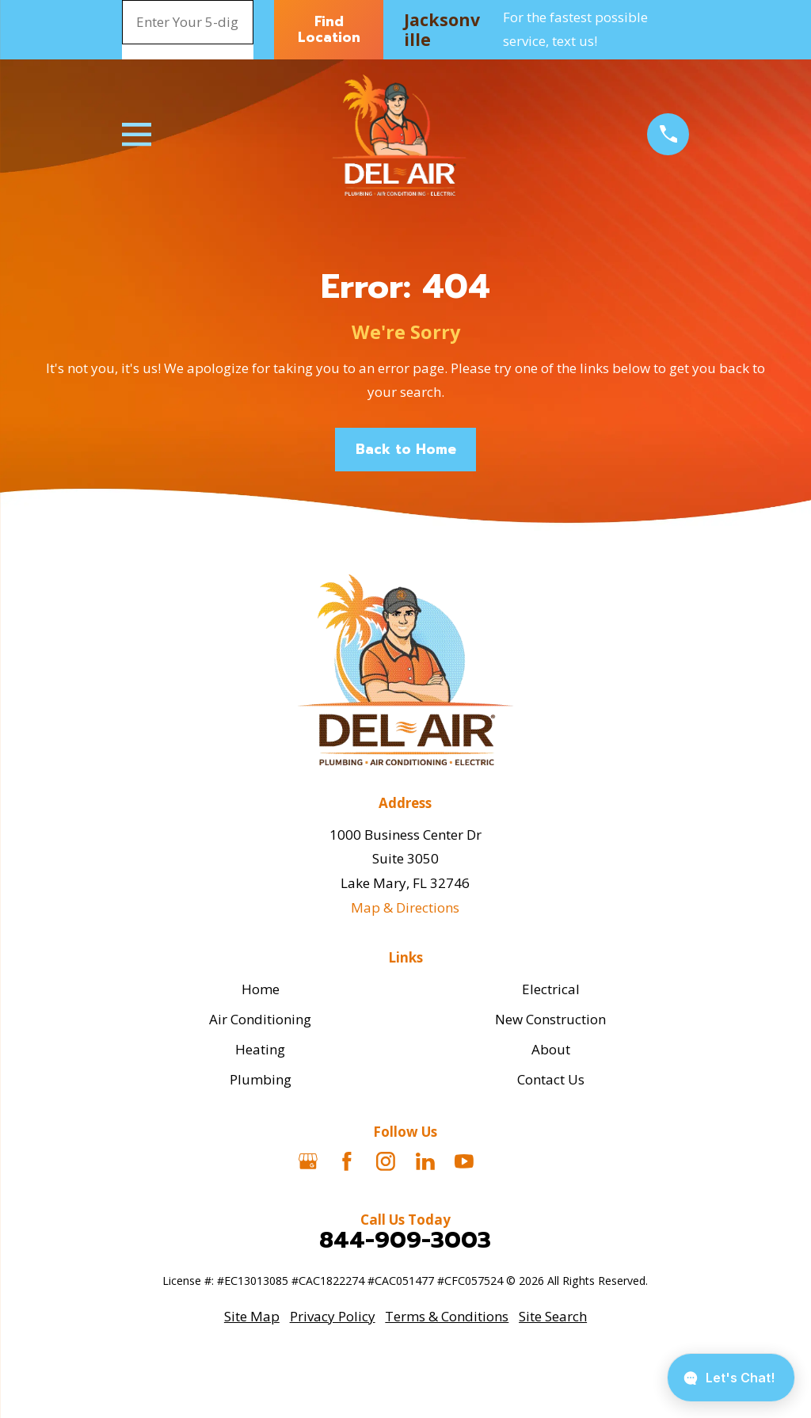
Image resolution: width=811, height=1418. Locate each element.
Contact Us (550, 1079)
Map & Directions (405, 907)
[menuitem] (252, 1317)
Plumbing (260, 1079)
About (550, 1049)
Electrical (551, 989)
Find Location (329, 29)
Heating (260, 1049)
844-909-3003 (405, 1240)
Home (261, 989)
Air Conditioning (260, 1019)
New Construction (550, 1019)
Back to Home (406, 449)
